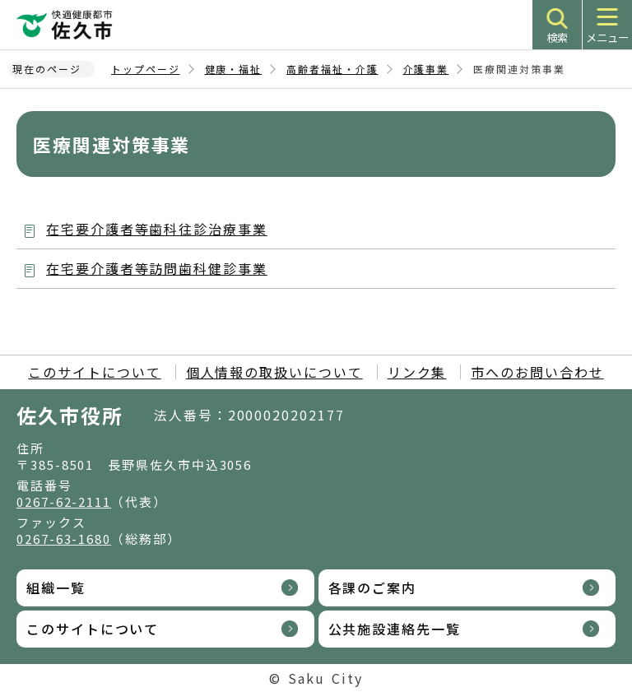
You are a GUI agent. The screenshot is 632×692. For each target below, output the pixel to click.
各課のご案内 (372, 587)
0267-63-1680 (63, 538)
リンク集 (417, 372)
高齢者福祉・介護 (332, 69)
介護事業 (426, 69)
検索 (557, 37)
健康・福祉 (234, 69)
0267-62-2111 (63, 501)
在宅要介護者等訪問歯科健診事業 (156, 268)
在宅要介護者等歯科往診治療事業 (156, 229)
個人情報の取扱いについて (274, 372)
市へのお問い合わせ (537, 372)
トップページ (145, 69)
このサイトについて (94, 372)
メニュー (607, 37)
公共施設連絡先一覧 (394, 629)
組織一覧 (56, 587)
